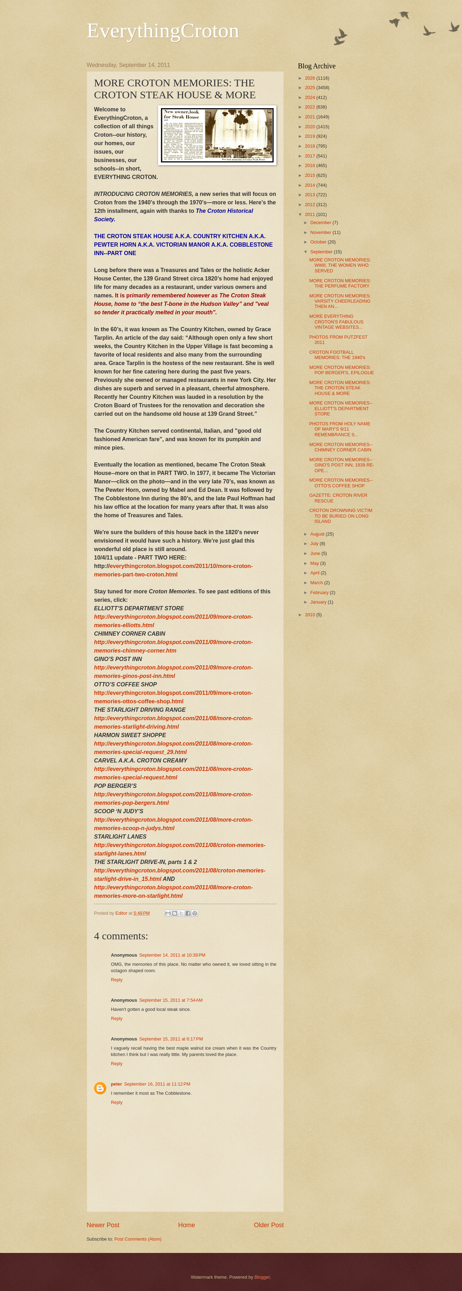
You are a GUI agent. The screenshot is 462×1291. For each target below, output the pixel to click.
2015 (310, 175)
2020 (310, 126)
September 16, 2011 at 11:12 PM (157, 1084)
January (318, 602)
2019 (310, 136)
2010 (310, 614)
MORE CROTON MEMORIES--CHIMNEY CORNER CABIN (341, 447)
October (318, 242)
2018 (310, 146)
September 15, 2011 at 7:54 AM (170, 1000)
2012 (310, 204)
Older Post (269, 1225)
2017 (310, 156)
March (317, 582)
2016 (310, 165)
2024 (310, 97)
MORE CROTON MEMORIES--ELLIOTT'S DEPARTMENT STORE (341, 408)
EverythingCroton (163, 30)
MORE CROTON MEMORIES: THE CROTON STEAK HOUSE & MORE (340, 388)
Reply (117, 979)
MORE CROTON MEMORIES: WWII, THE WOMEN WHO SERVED (340, 265)
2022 (310, 107)
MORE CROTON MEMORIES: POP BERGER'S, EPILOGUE (341, 370)
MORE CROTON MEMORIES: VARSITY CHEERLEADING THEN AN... (340, 301)
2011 (310, 214)
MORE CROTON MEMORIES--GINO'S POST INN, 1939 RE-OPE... (341, 465)
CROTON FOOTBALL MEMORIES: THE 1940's (337, 355)
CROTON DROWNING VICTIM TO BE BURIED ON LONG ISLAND (340, 516)
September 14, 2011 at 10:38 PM (172, 955)
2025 (310, 87)
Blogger (262, 1277)
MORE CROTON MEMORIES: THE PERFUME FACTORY (340, 283)
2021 (310, 116)
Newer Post (103, 1225)
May (315, 563)
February (320, 592)
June (315, 553)
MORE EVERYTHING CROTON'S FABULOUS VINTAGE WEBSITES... (336, 322)
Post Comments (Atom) (138, 1239)
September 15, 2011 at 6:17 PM (171, 1039)
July (314, 543)
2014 (310, 185)
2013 (310, 194)
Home (186, 1225)
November (321, 232)
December (321, 222)
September (322, 251)
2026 (310, 78)
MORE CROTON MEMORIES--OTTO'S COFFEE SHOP (341, 482)
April (315, 572)
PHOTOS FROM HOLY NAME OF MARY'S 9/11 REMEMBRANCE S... (339, 429)
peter (116, 1084)
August (318, 534)
